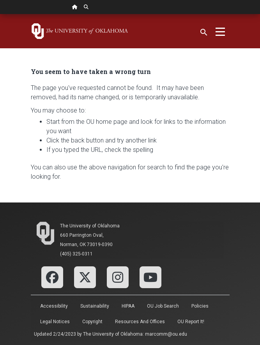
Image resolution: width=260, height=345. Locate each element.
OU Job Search (163, 306)
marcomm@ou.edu (166, 334)
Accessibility (54, 306)
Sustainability (94, 306)
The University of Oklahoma (90, 226)
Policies (200, 306)
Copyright (92, 321)
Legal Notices (55, 321)
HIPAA (128, 306)
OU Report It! (190, 321)
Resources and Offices (140, 321)
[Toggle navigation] (220, 31)
